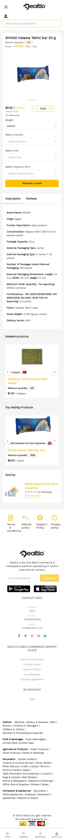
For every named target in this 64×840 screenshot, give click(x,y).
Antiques (30, 794)
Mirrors (44, 766)
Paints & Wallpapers (14, 780)
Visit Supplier (33, 495)
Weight (9, 120)
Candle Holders (27, 759)
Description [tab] (13, 198)
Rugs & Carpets (11, 777)
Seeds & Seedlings (33, 752)
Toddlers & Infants (13, 729)
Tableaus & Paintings (40, 780)
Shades (35, 784)
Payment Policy (32, 669)
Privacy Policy (32, 664)
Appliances (9, 798)
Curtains (46, 773)
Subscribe (49, 578)
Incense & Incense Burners (18, 762)
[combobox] (32, 126)
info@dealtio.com (32, 628)
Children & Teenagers (25, 725)
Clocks (34, 766)
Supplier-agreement (32, 679)
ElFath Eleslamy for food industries (41, 486)
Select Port (11, 150)
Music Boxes (43, 762)
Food (28, 739)
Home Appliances (13, 794)
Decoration (39, 790)
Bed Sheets (29, 777)
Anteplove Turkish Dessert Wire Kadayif (27, 381)
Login (32, 699)
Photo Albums (11, 766)
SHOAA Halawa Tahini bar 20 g (26, 450)
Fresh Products (39, 749)
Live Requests (32, 674)
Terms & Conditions (32, 659)
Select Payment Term (17, 166)
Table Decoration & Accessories (21, 773)
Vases (26, 770)
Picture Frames (11, 770)
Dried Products (11, 752)
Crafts (24, 766)
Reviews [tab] (31, 198)
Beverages (39, 739)
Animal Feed (10, 742)
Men (53, 722)
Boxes (45, 784)
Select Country (14, 134)
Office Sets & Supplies (16, 784)
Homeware (44, 794)
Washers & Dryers (28, 798)
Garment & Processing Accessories (23, 732)
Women (7, 725)
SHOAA (18, 46)
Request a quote (32, 183)
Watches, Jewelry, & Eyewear (31, 722)
